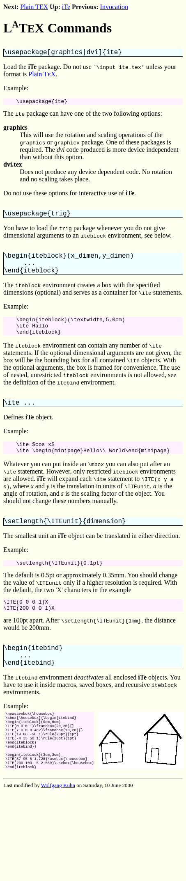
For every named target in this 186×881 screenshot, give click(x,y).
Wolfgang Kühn (58, 830)
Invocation (114, 6)
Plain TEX (34, 6)
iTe (66, 6)
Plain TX (41, 75)
